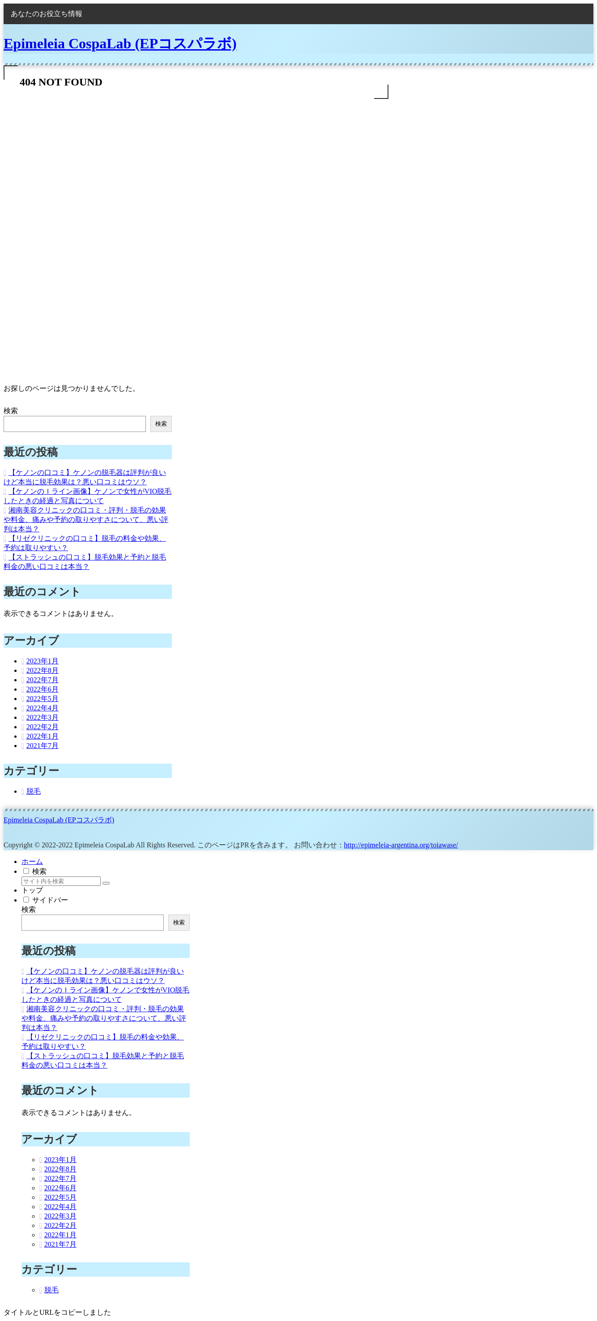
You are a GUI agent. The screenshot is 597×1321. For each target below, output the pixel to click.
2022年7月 (42, 680)
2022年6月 (42, 689)
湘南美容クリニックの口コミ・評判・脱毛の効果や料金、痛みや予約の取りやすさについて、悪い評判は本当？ (86, 519)
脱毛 (33, 791)
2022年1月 (42, 736)
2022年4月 (42, 708)
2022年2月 (42, 727)
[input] (61, 881)
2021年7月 (42, 745)
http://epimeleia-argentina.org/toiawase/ (401, 845)
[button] (106, 883)
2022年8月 (42, 670)
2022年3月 (42, 717)
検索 (11, 411)
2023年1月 (42, 661)
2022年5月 (42, 698)
